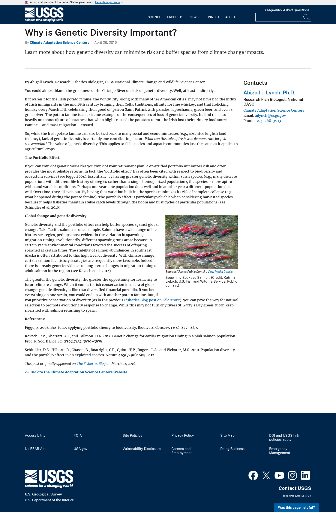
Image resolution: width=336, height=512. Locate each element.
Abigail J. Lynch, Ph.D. (269, 92)
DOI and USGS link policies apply (284, 438)
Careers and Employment (181, 451)
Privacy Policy (182, 436)
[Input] (283, 17)
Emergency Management (279, 451)
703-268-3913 (268, 120)
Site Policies (132, 436)
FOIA (78, 436)
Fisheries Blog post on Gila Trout (152, 300)
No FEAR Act (35, 449)
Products (175, 17)
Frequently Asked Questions (287, 10)
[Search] (307, 17)
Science (154, 17)
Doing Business (232, 449)
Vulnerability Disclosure (142, 449)
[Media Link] (201, 242)
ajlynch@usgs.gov (270, 115)
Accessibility (35, 436)
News (193, 17)
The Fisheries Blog (91, 363)
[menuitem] (154, 14)
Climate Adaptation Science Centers (59, 43)
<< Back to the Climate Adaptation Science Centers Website (76, 372)
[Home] (44, 21)
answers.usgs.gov (297, 495)
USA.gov (80, 449)
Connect (211, 17)
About (230, 17)
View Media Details (220, 271)
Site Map (227, 436)
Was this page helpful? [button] (296, 508)
